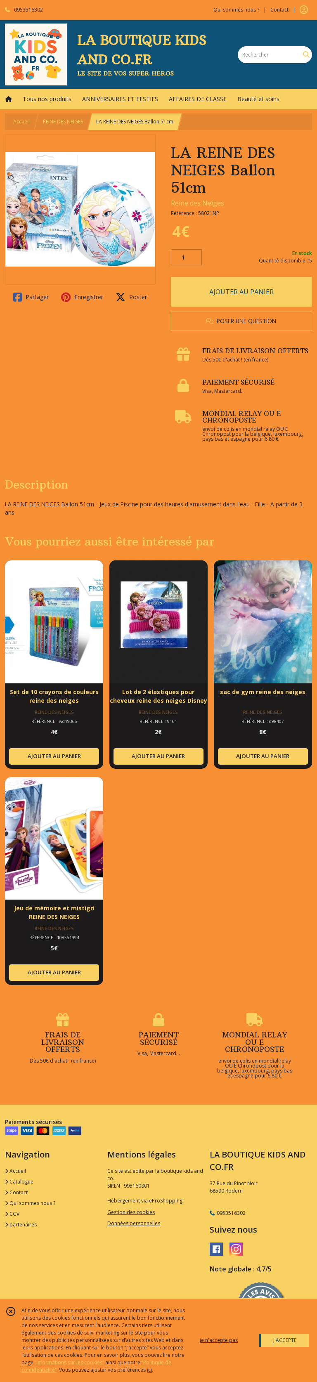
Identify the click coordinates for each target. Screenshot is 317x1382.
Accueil (21, 121)
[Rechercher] (306, 55)
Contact (279, 9)
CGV (12, 1213)
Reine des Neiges (197, 203)
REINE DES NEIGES (63, 121)
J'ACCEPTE (284, 1340)
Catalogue (19, 1181)
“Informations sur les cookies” (69, 1362)
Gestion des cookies (131, 1212)
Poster (131, 297)
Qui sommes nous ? (30, 1203)
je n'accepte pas (219, 1340)
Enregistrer (82, 297)
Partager (31, 297)
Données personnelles (133, 1223)
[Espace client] (304, 10)
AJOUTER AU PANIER (241, 291)
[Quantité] (186, 257)
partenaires (21, 1224)
